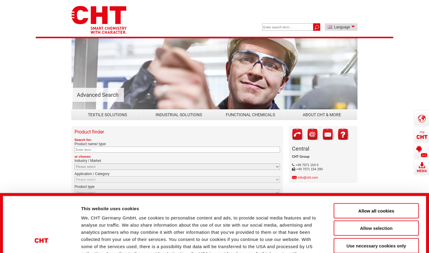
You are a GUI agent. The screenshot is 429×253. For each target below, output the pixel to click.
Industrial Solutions (179, 114)
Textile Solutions (107, 114)
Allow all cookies (376, 157)
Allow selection (376, 175)
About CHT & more (322, 114)
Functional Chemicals (250, 114)
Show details (315, 238)
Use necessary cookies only (376, 192)
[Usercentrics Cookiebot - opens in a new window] (41, 238)
